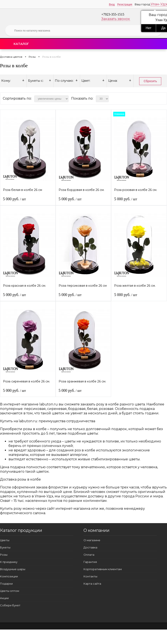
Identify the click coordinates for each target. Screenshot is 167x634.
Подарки (6, 583)
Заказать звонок (115, 19)
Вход (112, 4)
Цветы (4, 540)
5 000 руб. (14, 199)
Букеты (5, 547)
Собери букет (10, 605)
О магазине (92, 540)
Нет (148, 28)
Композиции (9, 576)
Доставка (90, 547)
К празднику (8, 562)
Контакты (90, 576)
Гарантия (90, 562)
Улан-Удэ (159, 4)
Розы (3, 554)
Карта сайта (92, 583)
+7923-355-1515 (112, 14)
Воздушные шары (12, 569)
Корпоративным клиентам (103, 569)
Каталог (21, 44)
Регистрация (124, 4)
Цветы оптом (9, 590)
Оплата (89, 554)
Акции (4, 598)
